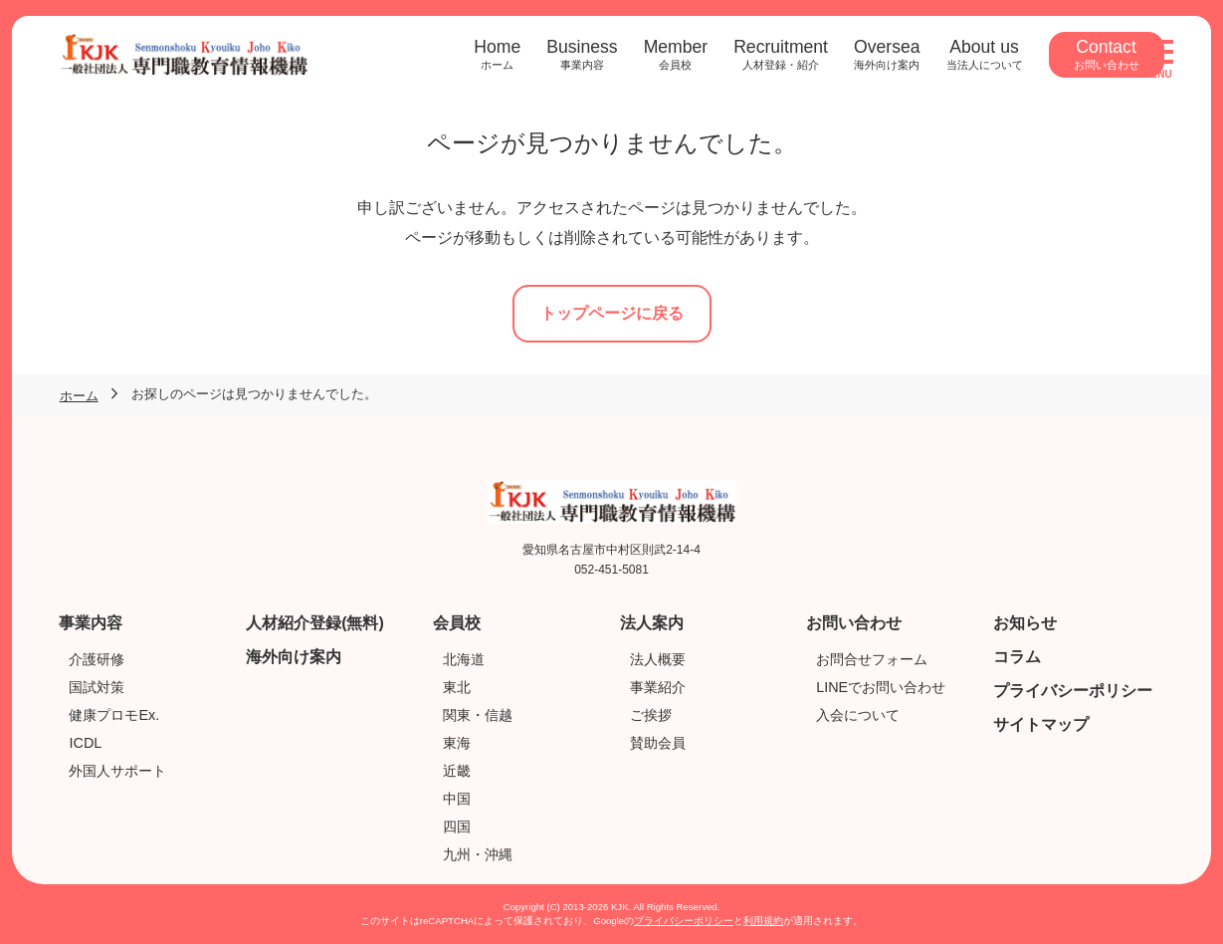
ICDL (85, 743)
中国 (457, 799)
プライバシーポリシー (1072, 690)
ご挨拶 (651, 715)
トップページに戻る (612, 313)
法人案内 (652, 622)
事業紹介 (658, 687)
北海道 (464, 659)
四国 (457, 826)
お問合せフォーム (871, 659)
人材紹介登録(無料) (315, 622)
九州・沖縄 (477, 854)
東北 (457, 687)
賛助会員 (658, 743)
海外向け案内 (293, 656)
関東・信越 (477, 715)
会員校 (457, 622)
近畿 (457, 771)
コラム (1017, 656)
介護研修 (96, 659)
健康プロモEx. (114, 715)
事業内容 (90, 622)
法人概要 (658, 659)
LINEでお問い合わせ (880, 687)
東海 (457, 743)
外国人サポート (117, 771)
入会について (858, 715)
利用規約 (763, 920)
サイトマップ (1041, 724)
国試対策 (96, 687)
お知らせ (1025, 622)
